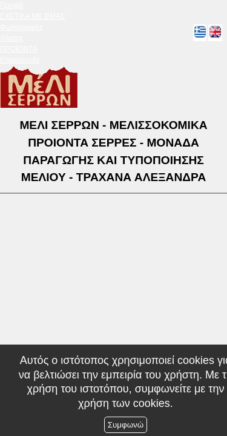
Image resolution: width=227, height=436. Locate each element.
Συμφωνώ (125, 424)
